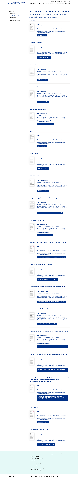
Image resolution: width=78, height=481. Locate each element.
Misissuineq (33, 460)
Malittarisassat (41, 4)
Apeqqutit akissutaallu (14, 17)
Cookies (11, 452)
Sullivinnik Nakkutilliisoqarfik (29, 7)
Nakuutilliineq (33, 4)
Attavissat (53, 454)
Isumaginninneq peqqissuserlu (37, 458)
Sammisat (11, 23)
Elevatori (32, 454)
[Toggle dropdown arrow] (36, 4)
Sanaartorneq (33, 461)
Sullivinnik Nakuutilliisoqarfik (62, 1)
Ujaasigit (67, 4)
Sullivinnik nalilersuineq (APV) (15, 20)
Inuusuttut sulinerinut (35, 456)
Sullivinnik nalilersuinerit (37, 7)
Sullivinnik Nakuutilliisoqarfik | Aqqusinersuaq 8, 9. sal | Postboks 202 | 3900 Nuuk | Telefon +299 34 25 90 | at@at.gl (32, 476)
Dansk (69, 1)
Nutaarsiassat (53, 1)
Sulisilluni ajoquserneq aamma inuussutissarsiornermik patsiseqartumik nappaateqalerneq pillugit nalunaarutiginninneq (39, 469)
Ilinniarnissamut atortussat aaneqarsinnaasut (55, 4)
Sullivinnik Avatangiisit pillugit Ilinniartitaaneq (37, 464)
